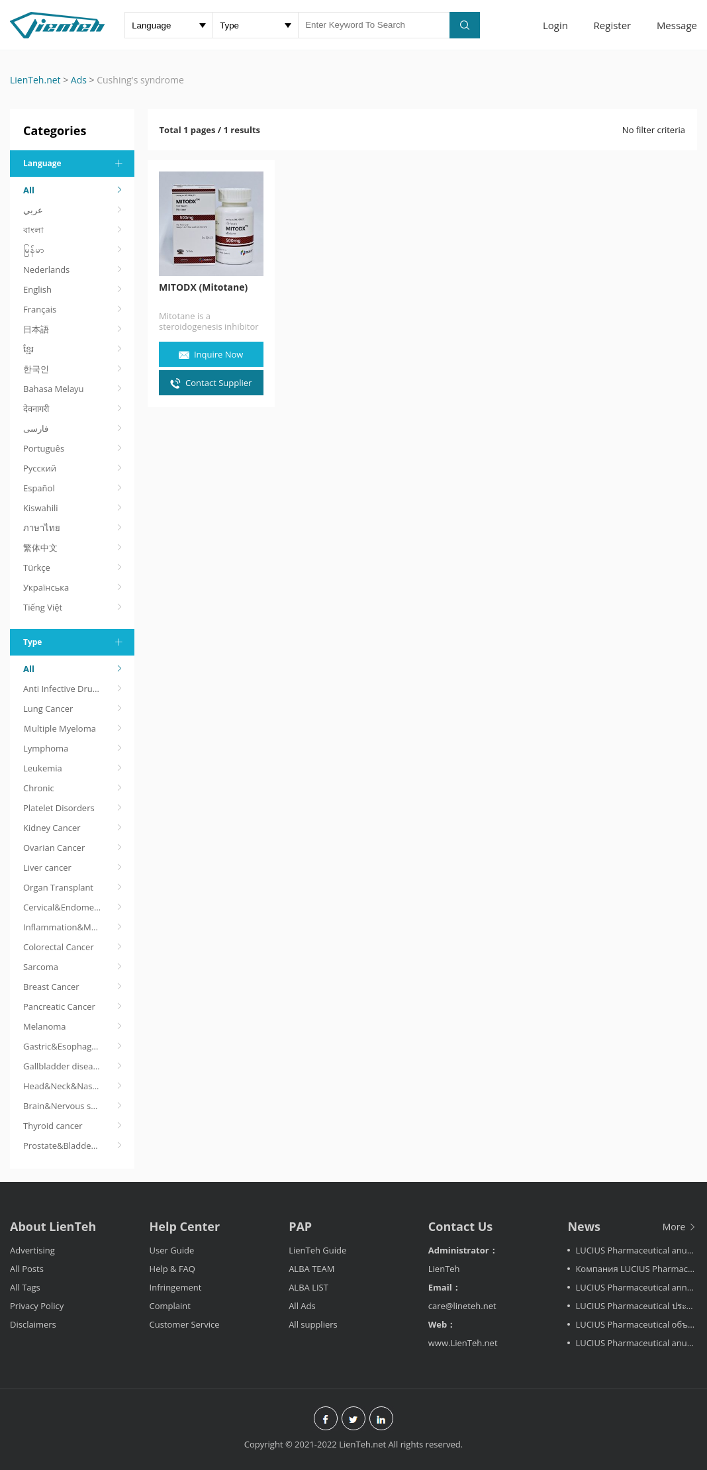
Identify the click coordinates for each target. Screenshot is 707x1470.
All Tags (25, 1287)
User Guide (172, 1250)
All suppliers (313, 1324)
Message (677, 25)
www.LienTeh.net (463, 1343)
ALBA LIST (308, 1287)
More (680, 1226)
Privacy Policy (37, 1306)
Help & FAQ (172, 1269)
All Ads (302, 1306)
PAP (300, 1226)
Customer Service (185, 1324)
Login (555, 25)
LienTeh (444, 1269)
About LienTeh (53, 1226)
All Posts (27, 1269)
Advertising (32, 1250)
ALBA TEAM (311, 1269)
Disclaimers (33, 1324)
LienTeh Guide (317, 1250)
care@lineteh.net (462, 1306)
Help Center (185, 1226)
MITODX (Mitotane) (204, 287)
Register (613, 25)
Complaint (170, 1306)
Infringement (176, 1287)
